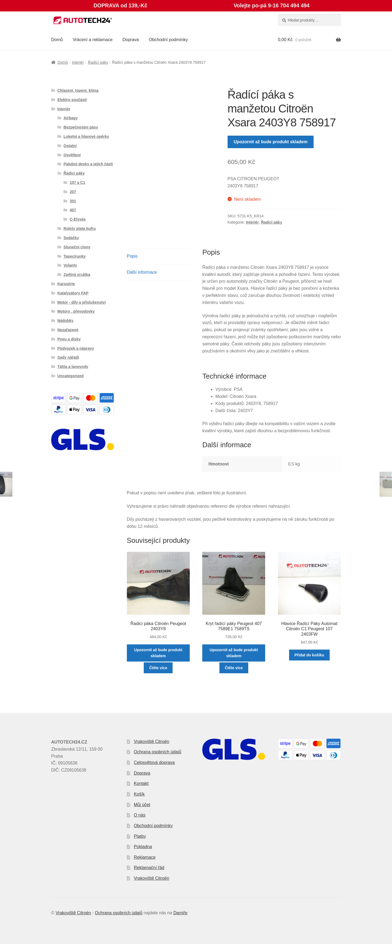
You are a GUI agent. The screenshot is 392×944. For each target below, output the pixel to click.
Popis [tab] (132, 256)
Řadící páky (98, 62)
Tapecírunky (74, 256)
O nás (139, 815)
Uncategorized (70, 376)
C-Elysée (78, 219)
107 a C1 (77, 182)
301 (73, 201)
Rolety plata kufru (79, 228)
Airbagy (70, 118)
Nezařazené (67, 330)
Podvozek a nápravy (75, 348)
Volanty (70, 265)
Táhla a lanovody (72, 366)
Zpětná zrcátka (76, 274)
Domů (57, 39)
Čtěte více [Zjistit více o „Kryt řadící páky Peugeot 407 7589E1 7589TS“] (234, 668)
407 (73, 210)
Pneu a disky (69, 339)
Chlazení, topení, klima (78, 90)
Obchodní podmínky (168, 39)
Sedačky (71, 238)
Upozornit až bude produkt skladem (270, 141)
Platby (140, 836)
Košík (139, 794)
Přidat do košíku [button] (309, 655)
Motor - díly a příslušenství (81, 302)
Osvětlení (72, 155)
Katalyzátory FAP (72, 293)
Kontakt (141, 783)
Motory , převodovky (76, 311)
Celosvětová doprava (154, 762)
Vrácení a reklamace (92, 39)
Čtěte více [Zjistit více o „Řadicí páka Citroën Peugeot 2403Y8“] (158, 668)
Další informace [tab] (142, 272)
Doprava (130, 39)
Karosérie (66, 284)
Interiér (78, 62)
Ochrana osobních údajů (157, 752)
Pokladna (143, 846)
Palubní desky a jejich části (88, 164)
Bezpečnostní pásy (80, 127)
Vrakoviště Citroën (151, 741)
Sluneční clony (76, 247)
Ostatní (69, 146)
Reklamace (144, 857)
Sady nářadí (68, 357)
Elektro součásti (72, 100)
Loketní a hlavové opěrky (86, 136)
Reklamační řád (149, 867)
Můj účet (142, 804)
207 (73, 192)
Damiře (180, 912)
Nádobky (65, 320)
